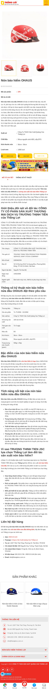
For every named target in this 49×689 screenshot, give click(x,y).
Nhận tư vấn (40, 156)
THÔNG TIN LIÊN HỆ (10, 619)
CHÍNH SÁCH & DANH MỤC (13, 656)
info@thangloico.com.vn (15, 641)
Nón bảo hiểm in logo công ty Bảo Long (37, 605)
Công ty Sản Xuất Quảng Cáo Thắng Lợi (25, 540)
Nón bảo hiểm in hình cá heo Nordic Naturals (12, 605)
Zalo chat (26, 156)
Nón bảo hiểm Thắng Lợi (14, 650)
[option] (24, 35)
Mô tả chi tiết (7, 177)
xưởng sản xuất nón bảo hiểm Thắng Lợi (32, 192)
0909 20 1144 (10, 156)
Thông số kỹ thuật (24, 177)
